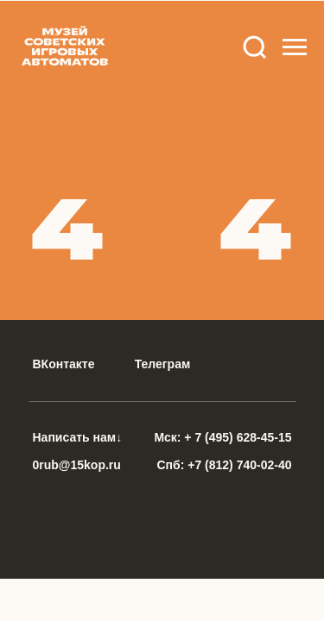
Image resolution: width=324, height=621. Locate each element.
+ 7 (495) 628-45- (231, 437)
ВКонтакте (64, 364)
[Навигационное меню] (295, 47)
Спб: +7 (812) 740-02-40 (223, 465)
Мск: (170, 437)
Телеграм (163, 364)
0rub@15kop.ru (77, 465)
